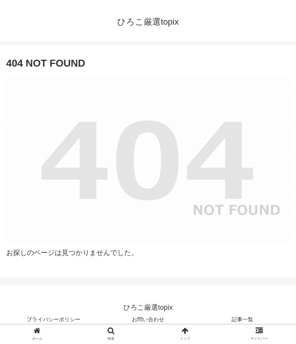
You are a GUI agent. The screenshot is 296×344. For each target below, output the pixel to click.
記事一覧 (242, 319)
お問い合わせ (148, 319)
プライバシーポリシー (54, 319)
